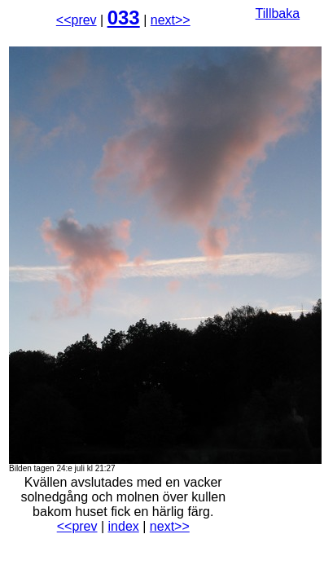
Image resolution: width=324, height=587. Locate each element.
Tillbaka (278, 13)
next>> (170, 20)
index (123, 526)
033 (123, 18)
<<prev (76, 20)
